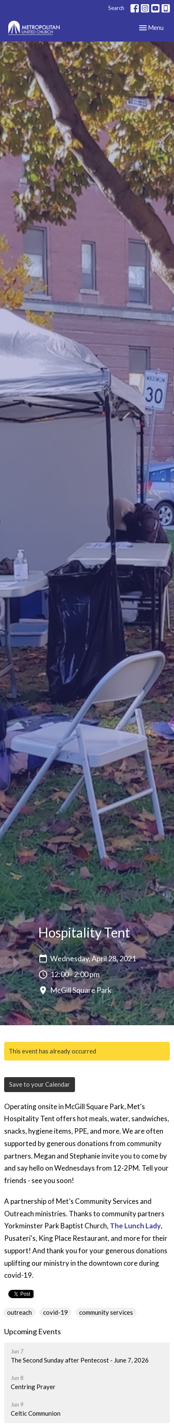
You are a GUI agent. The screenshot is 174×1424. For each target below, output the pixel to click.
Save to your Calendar (39, 1084)
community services (106, 1312)
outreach (19, 1312)
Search (116, 8)
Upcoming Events (32, 1331)
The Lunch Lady (135, 1225)
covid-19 (55, 1312)
